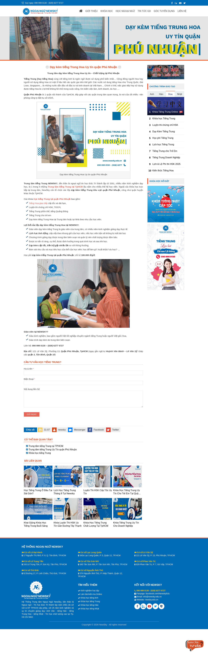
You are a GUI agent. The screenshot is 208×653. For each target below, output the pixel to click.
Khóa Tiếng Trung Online (165, 112)
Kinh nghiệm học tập (90, 590)
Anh (152, 94)
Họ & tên (83, 370)
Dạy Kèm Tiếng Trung (163, 131)
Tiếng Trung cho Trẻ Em (164, 151)
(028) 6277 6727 (56, 3)
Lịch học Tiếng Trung (163, 144)
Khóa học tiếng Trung (40, 453)
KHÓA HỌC (107, 11)
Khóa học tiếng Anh (89, 598)
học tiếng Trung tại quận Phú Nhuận (52, 199)
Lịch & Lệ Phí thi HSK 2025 (166, 164)
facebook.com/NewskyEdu (158, 593)
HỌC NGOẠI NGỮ (125, 11)
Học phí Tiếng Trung (162, 138)
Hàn (161, 94)
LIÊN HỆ (182, 11)
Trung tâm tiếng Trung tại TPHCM (46, 446)
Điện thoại (83, 381)
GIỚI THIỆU (91, 11)
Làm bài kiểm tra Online (91, 594)
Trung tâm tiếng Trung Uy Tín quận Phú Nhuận (53, 449)
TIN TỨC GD (144, 11)
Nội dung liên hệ (83, 391)
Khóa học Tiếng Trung (163, 118)
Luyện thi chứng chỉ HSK (165, 125)
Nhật (179, 94)
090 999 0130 (40, 3)
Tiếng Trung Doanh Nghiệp (166, 157)
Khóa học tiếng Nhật (90, 608)
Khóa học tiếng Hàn (89, 605)
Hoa (170, 94)
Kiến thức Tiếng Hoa (162, 170)
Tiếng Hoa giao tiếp (38, 203)
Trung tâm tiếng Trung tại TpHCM (65, 186)
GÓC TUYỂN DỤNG (164, 11)
